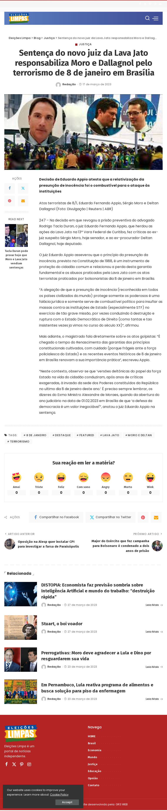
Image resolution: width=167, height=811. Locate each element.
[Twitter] (145, 3)
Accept (52, 801)
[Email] (23, 201)
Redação (69, 84)
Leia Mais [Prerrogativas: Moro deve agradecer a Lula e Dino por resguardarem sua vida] (154, 668)
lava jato (111, 435)
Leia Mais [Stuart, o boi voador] (154, 632)
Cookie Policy (17, 794)
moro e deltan (140, 435)
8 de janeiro (36, 435)
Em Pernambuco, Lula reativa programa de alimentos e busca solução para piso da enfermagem (99, 689)
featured (86, 435)
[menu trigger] (155, 18)
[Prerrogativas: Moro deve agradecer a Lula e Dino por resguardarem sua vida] (20, 660)
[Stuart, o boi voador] (20, 628)
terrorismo (20, 441)
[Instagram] (155, 3)
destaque (63, 435)
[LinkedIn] (160, 3)
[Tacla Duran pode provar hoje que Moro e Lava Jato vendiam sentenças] (16, 235)
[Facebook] (140, 3)
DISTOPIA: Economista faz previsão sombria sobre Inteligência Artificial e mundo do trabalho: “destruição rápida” (100, 592)
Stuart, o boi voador (63, 624)
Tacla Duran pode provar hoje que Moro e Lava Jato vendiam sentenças (16, 259)
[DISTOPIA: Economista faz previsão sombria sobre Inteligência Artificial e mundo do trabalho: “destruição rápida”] (20, 595)
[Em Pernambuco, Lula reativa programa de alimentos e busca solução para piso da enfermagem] (20, 692)
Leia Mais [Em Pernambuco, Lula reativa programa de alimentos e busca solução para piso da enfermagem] (154, 700)
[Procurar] (147, 18)
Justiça (85, 44)
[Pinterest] (150, 3)
